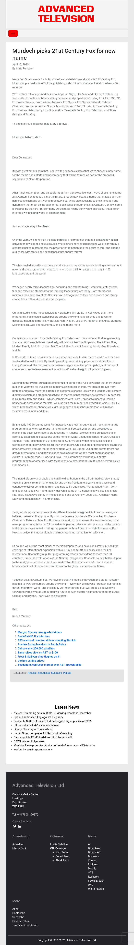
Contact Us (18, 913)
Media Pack (19, 848)
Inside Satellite (59, 844)
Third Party (62, 860)
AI (89, 844)
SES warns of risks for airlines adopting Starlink (47, 640)
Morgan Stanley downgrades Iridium (40, 632)
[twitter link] (14, 826)
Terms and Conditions (25, 925)
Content (92, 860)
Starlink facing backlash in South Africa (42, 644)
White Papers (96, 888)
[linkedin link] (19, 826)
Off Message (58, 848)
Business (56, 672)
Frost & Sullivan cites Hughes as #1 (39, 656)
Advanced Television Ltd (38, 785)
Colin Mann (62, 856)
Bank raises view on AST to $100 (38, 652)
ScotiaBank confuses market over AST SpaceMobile (49, 664)
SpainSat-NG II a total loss (34, 636)
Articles (32, 672)
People (67, 672)
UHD (90, 884)
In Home (93, 864)
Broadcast (44, 672)
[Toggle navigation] (13, 33)
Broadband (94, 848)
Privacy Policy (20, 921)
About (15, 909)
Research (93, 876)
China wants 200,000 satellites (36, 648)
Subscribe (18, 917)
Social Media (96, 880)
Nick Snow (62, 852)
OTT (90, 872)
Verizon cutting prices (31, 660)
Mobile (92, 868)
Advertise (17, 844)
